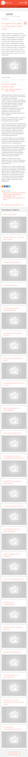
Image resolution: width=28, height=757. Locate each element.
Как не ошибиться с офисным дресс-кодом (13, 238)
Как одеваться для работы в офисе (13, 359)
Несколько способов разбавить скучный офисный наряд (13, 703)
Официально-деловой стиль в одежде (14, 193)
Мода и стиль (9, 6)
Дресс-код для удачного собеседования (11, 410)
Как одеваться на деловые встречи (12, 334)
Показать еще (14, 753)
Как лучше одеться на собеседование (11, 677)
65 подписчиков (16, 16)
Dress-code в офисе (10, 214)
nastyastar (9, 14)
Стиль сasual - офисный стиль (13, 580)
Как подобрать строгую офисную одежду (11, 531)
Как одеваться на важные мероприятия (12, 483)
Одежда (15, 6)
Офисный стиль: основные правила (12, 629)
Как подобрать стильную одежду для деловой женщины (14, 458)
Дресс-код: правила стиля (12, 434)
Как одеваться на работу (11, 262)
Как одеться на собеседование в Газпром (12, 729)
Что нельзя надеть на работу (13, 507)
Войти (22, 3)
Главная (3, 6)
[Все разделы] (26, 3)
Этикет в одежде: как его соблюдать (11, 556)
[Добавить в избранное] (25, 23)
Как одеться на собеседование (8, 604)
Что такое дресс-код (10, 285)
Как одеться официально (12, 653)
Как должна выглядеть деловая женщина (11, 309)
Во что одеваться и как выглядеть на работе (13, 198)
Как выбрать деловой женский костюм (13, 384)
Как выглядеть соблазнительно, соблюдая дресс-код (12, 195)
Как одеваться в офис (7, 87)
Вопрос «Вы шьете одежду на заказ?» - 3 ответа (13, 90)
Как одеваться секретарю (8, 84)
